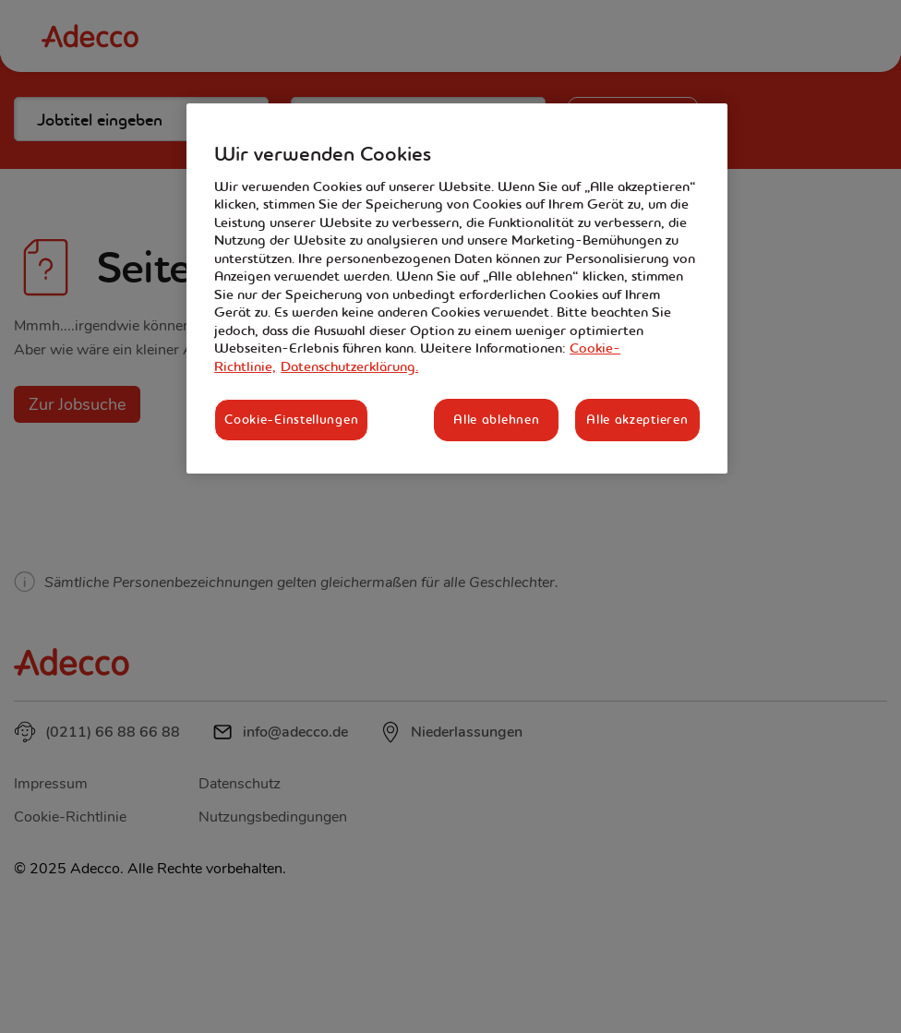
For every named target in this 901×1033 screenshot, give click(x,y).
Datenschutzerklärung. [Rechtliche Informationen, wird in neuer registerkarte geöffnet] (349, 366)
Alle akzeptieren (637, 419)
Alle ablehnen (496, 419)
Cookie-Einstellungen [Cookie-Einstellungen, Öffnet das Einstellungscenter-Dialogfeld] (291, 419)
